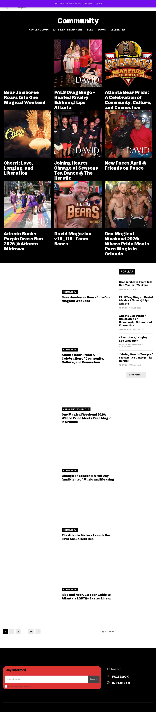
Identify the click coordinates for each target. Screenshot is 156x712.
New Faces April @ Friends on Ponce (125, 165)
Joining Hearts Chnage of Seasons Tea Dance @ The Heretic (76, 170)
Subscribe (93, 679)
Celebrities (118, 30)
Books (101, 30)
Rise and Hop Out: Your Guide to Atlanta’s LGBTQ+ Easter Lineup (86, 596)
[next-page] (38, 631)
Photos (123, 308)
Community (69, 292)
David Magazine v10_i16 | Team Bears (72, 239)
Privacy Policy (26, 686)
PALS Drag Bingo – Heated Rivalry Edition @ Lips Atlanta (74, 100)
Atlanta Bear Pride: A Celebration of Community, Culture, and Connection (128, 100)
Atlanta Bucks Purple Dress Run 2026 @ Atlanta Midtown (23, 241)
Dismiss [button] (99, 3)
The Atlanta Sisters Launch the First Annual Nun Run (86, 537)
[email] (46, 679)
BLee (89, 30)
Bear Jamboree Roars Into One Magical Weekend (25, 97)
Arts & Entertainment (68, 30)
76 (31, 631)
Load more (136, 375)
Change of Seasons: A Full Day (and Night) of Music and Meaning (88, 477)
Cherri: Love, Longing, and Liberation (18, 168)
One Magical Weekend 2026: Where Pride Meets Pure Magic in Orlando (127, 244)
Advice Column (38, 30)
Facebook (120, 677)
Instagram (121, 683)
